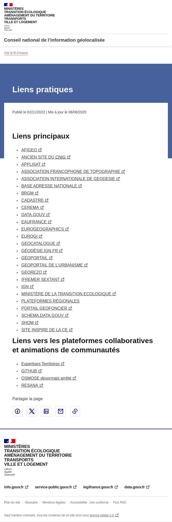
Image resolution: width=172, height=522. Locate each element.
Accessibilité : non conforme (89, 502)
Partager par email (60, 411)
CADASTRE (32, 200)
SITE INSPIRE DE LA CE (44, 330)
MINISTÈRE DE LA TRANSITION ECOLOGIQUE (66, 294)
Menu (165, 6)
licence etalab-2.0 (102, 515)
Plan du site (12, 502)
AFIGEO (29, 150)
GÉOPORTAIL (34, 258)
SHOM (27, 322)
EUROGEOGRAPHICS (42, 229)
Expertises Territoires (40, 364)
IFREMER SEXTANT (40, 279)
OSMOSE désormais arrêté (46, 378)
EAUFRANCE (34, 222)
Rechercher (154, 6)
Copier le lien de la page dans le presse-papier (75, 411)
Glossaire (31, 502)
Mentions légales (53, 502)
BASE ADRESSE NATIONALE (49, 186)
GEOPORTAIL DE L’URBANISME (52, 265)
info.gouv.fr (14, 487)
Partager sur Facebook (17, 411)
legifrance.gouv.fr (98, 487)
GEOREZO (31, 272)
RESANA (29, 385)
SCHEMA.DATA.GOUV (42, 315)
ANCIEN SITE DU (43, 157)
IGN (24, 287)
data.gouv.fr (135, 487)
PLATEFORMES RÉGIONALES (50, 301)
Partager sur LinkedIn (46, 411)
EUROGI (29, 236)
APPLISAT (31, 164)
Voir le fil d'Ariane (16, 53)
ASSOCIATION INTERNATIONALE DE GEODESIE (68, 179)
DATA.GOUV (33, 215)
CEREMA (30, 207)
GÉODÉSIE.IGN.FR (39, 251)
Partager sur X (32, 411)
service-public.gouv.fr (53, 487)
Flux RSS (119, 502)
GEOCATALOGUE (38, 243)
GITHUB (29, 371)
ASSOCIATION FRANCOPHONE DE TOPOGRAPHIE (70, 171)
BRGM (27, 193)
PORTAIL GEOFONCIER (44, 308)
